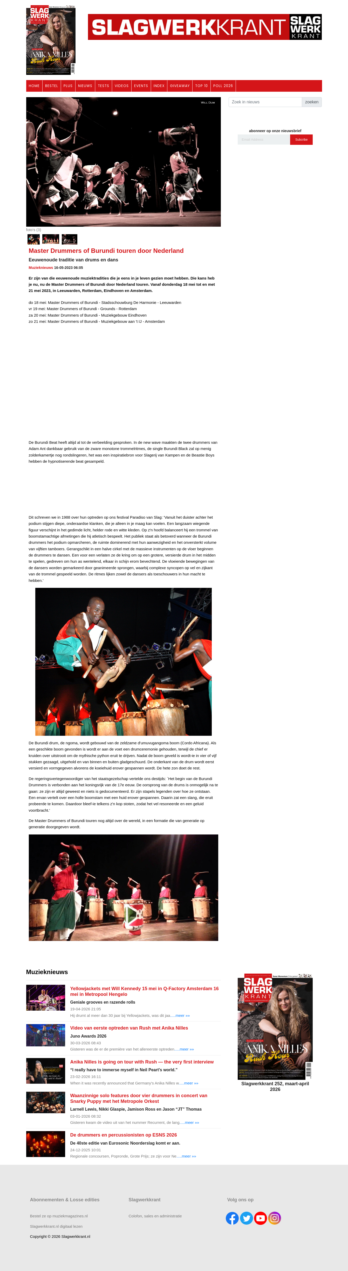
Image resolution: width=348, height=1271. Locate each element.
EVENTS (141, 85)
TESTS (103, 85)
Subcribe (301, 139)
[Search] (265, 102)
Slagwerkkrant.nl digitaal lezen (56, 1226)
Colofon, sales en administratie (155, 1216)
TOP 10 (201, 85)
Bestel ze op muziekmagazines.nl (59, 1216)
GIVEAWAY (180, 85)
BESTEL (51, 85)
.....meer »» (180, 1015)
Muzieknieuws (41, 268)
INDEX (159, 85)
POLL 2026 (223, 85)
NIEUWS (85, 85)
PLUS (68, 85)
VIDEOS (122, 85)
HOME (34, 85)
